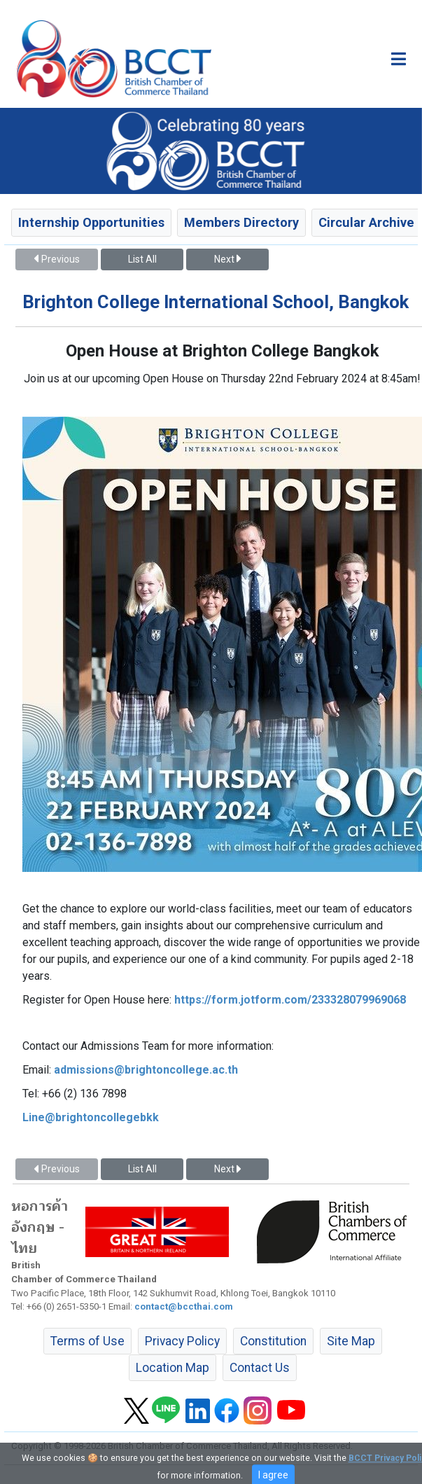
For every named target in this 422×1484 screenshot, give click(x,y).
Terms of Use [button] (87, 1341)
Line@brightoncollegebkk (90, 1117)
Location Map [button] (172, 1368)
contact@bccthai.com (183, 1306)
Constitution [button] (273, 1341)
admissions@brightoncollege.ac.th (146, 1069)
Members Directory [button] (241, 222)
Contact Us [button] (260, 1368)
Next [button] (227, 259)
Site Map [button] (351, 1341)
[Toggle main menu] (398, 59)
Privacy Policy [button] (182, 1341)
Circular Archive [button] (366, 222)
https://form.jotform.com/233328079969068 (290, 999)
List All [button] (142, 259)
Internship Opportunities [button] (91, 222)
